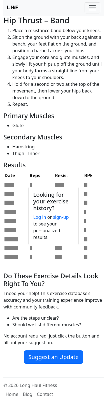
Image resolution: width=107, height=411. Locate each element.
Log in (39, 217)
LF (12, 8)
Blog (27, 394)
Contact (45, 394)
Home (12, 394)
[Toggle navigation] (92, 7)
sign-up (61, 217)
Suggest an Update (54, 357)
